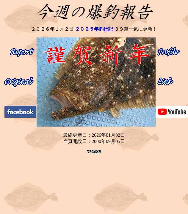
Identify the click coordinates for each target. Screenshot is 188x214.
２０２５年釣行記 (94, 29)
